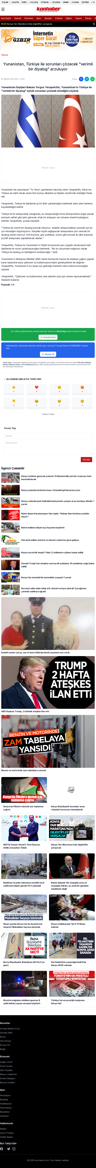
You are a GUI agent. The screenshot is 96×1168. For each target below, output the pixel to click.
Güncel (17, 18)
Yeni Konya (5, 1041)
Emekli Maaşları (7, 1078)
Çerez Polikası (7, 1133)
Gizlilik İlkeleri (6, 1137)
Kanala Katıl (48, 337)
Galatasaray (6, 1103)
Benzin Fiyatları (7, 1082)
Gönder (86, 459)
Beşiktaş (4, 1099)
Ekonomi (29, 18)
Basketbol (5, 1112)
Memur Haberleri (8, 1074)
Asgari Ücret (6, 1062)
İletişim (3, 1129)
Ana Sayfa (6, 18)
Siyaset (48, 18)
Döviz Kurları (6, 1066)
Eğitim (69, 18)
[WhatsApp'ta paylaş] (92, 79)
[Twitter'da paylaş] (86, 79)
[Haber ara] (94, 23)
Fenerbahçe (6, 1107)
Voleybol (4, 1116)
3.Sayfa (58, 18)
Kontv (3, 1036)
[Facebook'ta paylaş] (81, 79)
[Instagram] (13, 1148)
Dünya (88, 18)
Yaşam (78, 18)
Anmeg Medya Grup (10, 1028)
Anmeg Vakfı (6, 1032)
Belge (2, 1049)
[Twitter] (8, 1148)
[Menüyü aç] (3, 9)
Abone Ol (48, 354)
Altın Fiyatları (6, 1070)
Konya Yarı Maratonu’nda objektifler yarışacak (26, 24)
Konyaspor (5, 1095)
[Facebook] (1, 1148)
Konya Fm (5, 1045)
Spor (38, 18)
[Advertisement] (48, 168)
